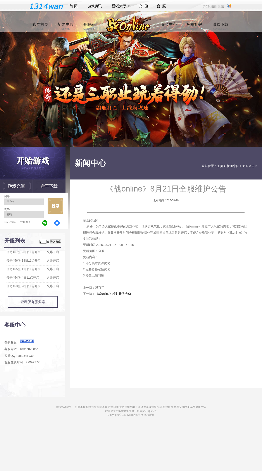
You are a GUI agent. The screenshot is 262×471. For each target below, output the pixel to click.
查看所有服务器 (33, 302)
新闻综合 (233, 166)
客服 (161, 6)
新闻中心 (65, 26)
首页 (73, 6)
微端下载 (220, 26)
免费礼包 (194, 26)
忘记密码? (10, 222)
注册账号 (25, 222)
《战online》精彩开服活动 (113, 293)
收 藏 (220, 6)
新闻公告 (248, 166)
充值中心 (169, 26)
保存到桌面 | (210, 6)
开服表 (89, 26)
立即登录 (55, 206)
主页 (220, 166)
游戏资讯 (95, 6)
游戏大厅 (120, 6)
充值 (143, 6)
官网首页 (40, 26)
